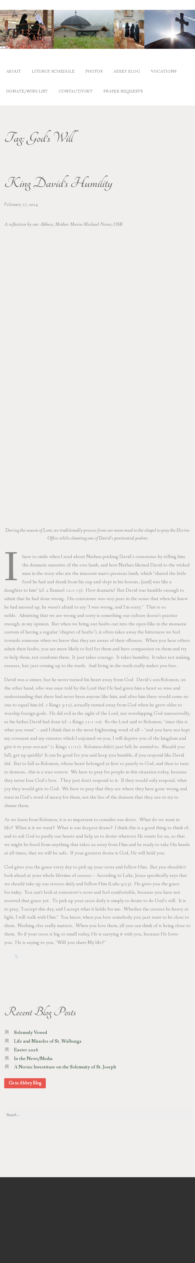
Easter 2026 (26, 1047)
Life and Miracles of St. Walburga (47, 1038)
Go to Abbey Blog (25, 1080)
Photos (96, 70)
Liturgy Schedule (54, 70)
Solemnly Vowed (30, 1029)
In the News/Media (33, 1055)
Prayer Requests (126, 89)
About (13, 70)
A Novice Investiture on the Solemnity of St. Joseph (65, 1064)
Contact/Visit (77, 89)
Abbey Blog (130, 70)
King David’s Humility (58, 180)
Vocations (169, 70)
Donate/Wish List (27, 89)
